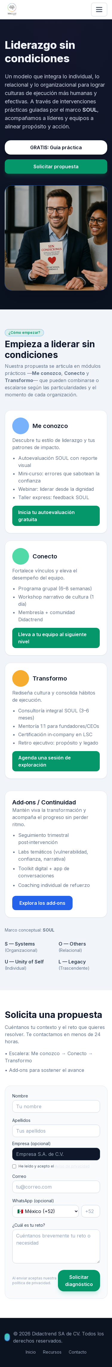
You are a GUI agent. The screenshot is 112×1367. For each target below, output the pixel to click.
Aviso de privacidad (72, 1166)
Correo (19, 1176)
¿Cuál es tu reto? (28, 1225)
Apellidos (21, 1120)
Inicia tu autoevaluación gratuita (46, 515)
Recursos (52, 1351)
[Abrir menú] (99, 9)
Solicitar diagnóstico (79, 1280)
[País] (45, 1211)
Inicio (31, 1351)
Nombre (20, 1095)
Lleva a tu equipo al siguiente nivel (52, 637)
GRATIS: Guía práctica (56, 147)
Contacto (78, 1351)
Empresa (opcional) (31, 1143)
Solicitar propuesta (56, 166)
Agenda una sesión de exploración (44, 761)
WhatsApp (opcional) (33, 1200)
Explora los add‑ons (42, 903)
